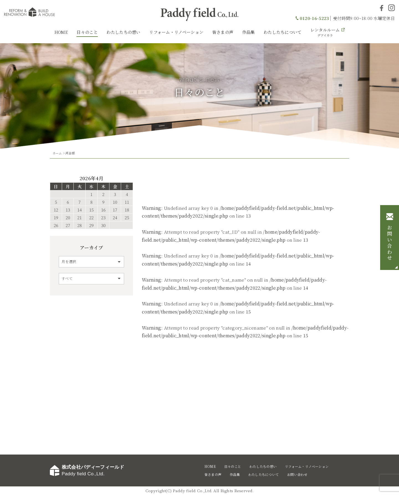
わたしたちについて (283, 32)
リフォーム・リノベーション (176, 32)
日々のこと (87, 32)
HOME (61, 32)
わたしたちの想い (123, 32)
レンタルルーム (325, 32)
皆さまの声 (223, 32)
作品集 (248, 32)
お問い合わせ (389, 243)
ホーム (57, 153)
